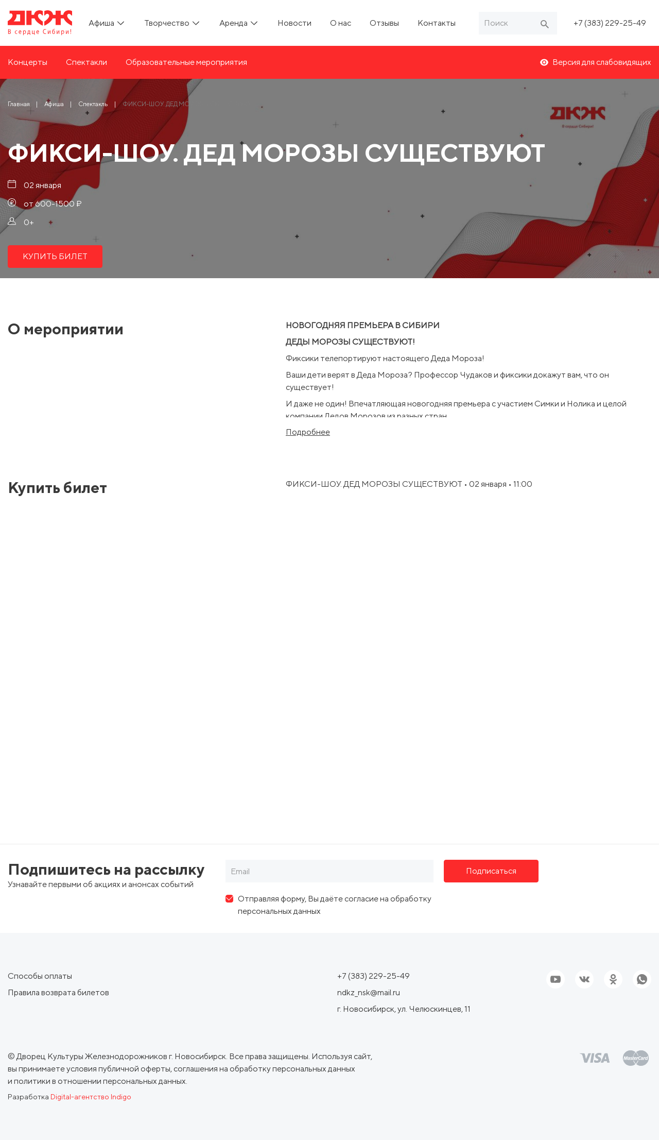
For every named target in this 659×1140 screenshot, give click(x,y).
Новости (294, 23)
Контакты (437, 23)
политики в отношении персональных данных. (100, 1081)
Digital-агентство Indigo (90, 1097)
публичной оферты (134, 1069)
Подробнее (308, 432)
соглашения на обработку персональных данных (264, 1069)
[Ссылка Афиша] (54, 104)
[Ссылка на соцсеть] (584, 979)
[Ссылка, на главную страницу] (40, 23)
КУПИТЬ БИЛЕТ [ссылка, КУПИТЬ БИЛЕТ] (55, 256)
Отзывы (384, 23)
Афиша (102, 23)
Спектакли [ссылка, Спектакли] (86, 62)
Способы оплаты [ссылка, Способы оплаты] (40, 976)
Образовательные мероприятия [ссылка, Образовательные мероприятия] (186, 62)
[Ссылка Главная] (19, 104)
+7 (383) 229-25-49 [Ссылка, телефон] (610, 23)
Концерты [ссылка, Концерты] (27, 62)
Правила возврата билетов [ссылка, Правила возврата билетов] (58, 992)
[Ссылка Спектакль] (93, 104)
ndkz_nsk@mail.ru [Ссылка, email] (368, 992)
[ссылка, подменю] (121, 23)
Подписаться (491, 871)
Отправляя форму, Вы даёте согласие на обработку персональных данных (334, 905)
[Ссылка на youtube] (555, 979)
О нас (340, 23)
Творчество (167, 23)
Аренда (234, 23)
